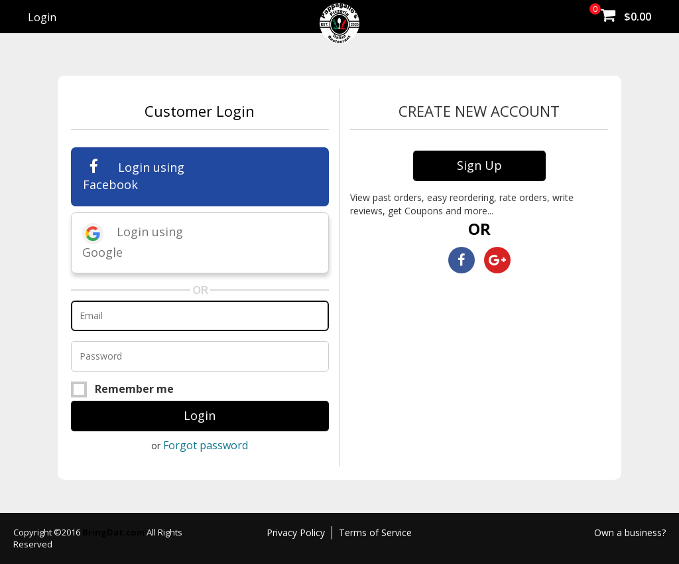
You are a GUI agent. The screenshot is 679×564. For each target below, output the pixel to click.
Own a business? (630, 532)
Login (42, 17)
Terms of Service (375, 532)
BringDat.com (114, 532)
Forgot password (205, 445)
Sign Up (479, 165)
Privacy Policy (296, 532)
